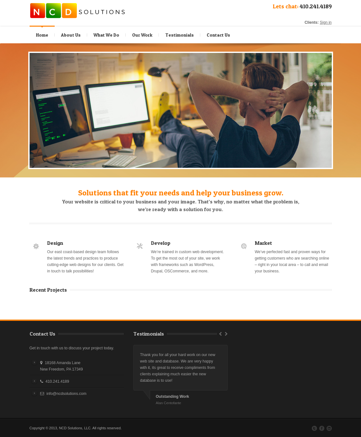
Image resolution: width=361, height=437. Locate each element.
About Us (71, 35)
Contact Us (218, 35)
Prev (219, 333)
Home (42, 35)
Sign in (326, 22)
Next (226, 333)
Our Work (142, 35)
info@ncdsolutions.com (66, 393)
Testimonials (179, 35)
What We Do (107, 34)
